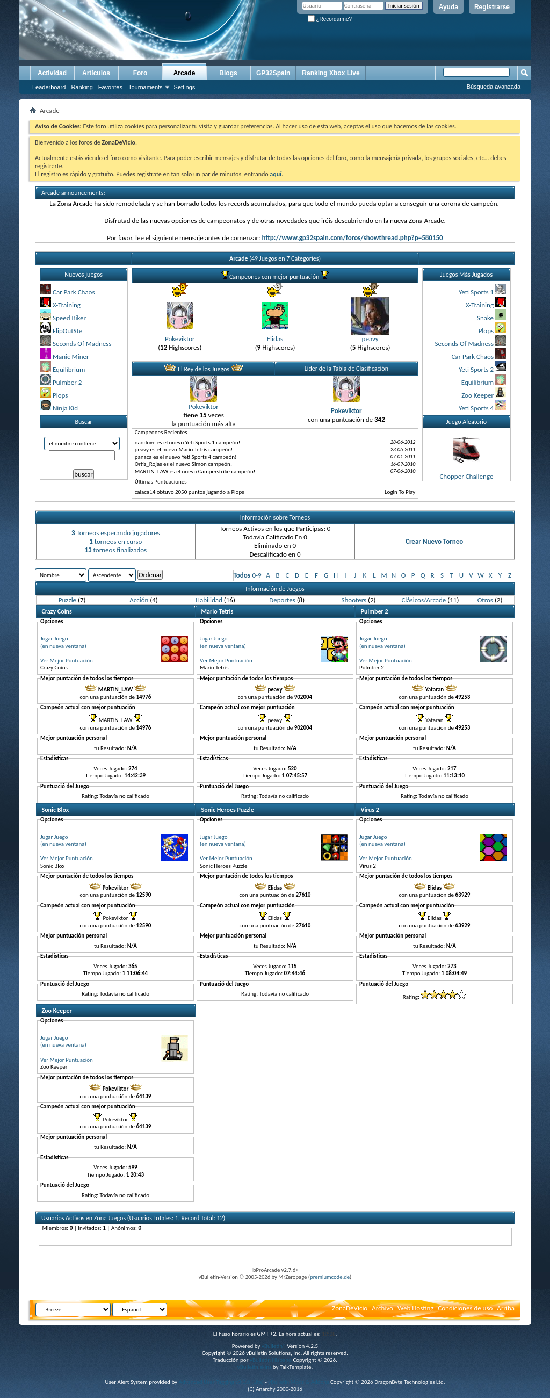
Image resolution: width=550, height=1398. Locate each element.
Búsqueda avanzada (493, 86)
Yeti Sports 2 (476, 369)
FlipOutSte (67, 331)
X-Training (67, 305)
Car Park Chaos (74, 292)
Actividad (52, 73)
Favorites (110, 87)
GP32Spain (273, 73)
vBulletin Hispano (271, 1360)
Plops (60, 395)
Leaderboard (49, 87)
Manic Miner (71, 356)
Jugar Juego (54, 638)
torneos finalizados (115, 550)
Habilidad (209, 600)
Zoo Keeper (477, 395)
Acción (138, 600)
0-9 (256, 575)
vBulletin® (274, 1346)
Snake (485, 318)
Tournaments (145, 87)
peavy (370, 339)
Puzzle (67, 600)
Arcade (184, 73)
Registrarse (492, 7)
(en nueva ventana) (63, 646)
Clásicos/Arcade (423, 600)
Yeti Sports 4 (476, 408)
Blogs (228, 73)
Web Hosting (415, 1308)
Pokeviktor (180, 339)
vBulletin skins (254, 1367)
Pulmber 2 (67, 382)
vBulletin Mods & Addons (298, 1382)
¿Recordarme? (330, 19)
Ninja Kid (65, 408)
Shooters (354, 600)
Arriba (506, 1308)
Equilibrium (69, 369)
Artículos (96, 73)
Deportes (282, 600)
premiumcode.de (330, 1276)
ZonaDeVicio (349, 1308)
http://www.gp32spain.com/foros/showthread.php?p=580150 (352, 238)
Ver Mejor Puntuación (66, 660)
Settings (185, 87)
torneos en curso (115, 541)
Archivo (382, 1308)
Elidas (275, 339)
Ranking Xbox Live (330, 73)
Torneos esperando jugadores (115, 533)
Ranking (81, 87)
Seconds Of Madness (82, 344)
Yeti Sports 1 (476, 292)
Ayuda (448, 7)
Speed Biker (69, 318)
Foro (140, 73)
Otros (485, 600)
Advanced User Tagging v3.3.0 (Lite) (221, 1382)
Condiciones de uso (465, 1308)
